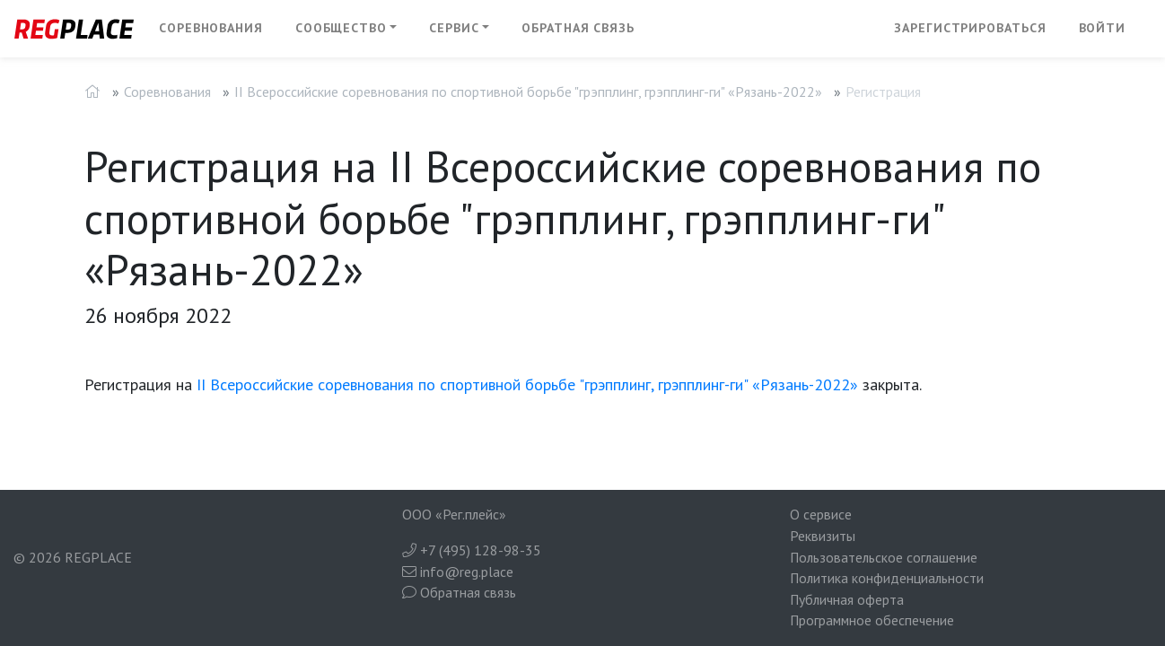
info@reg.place (457, 572)
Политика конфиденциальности (887, 578)
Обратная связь (578, 28)
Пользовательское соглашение (883, 557)
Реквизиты (822, 536)
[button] (346, 28)
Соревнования (211, 28)
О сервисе (821, 514)
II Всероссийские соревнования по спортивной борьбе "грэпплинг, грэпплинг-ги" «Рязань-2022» (528, 91)
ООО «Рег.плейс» (454, 514)
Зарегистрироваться (970, 28)
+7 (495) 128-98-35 (471, 550)
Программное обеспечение (872, 620)
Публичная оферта (847, 599)
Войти (1102, 28)
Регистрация (883, 91)
